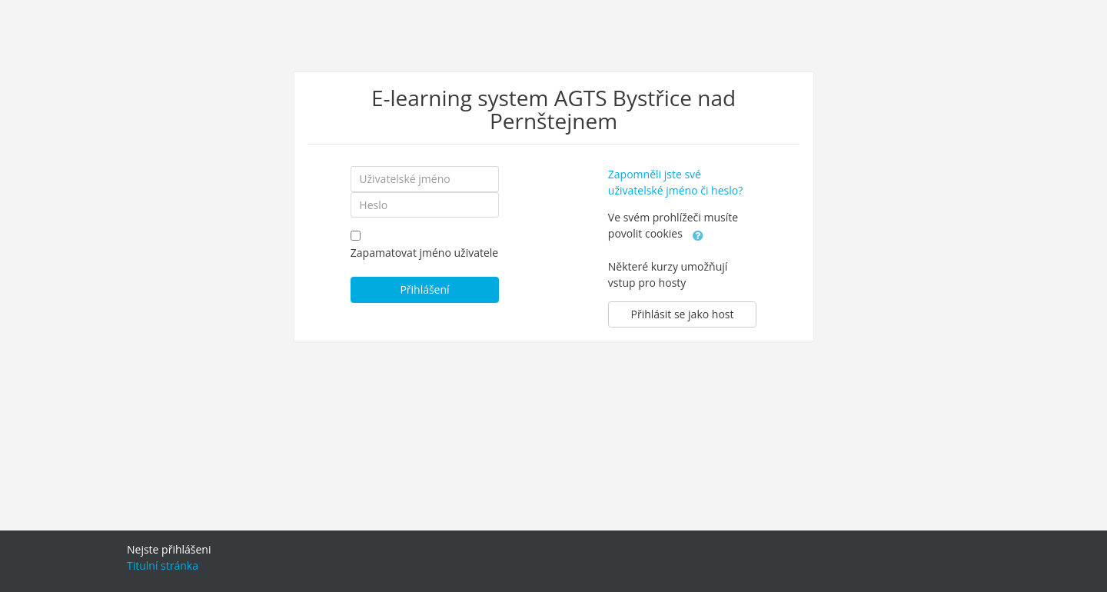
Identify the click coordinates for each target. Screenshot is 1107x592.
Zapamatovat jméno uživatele (424, 252)
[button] (698, 234)
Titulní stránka (162, 565)
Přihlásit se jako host (682, 314)
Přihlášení (424, 289)
